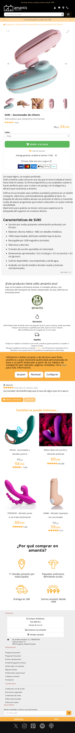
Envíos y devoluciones (13, 659)
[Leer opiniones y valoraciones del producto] (37, 123)
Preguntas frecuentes (13, 656)
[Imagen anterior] (8, 63)
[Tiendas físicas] (63, 8)
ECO (56, 719)
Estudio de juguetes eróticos (15, 663)
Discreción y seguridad (13, 692)
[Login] (55, 8)
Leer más (30, 400)
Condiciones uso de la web (15, 689)
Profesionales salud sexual (15, 673)
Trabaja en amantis (12, 676)
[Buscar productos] (32, 14)
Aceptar (21, 374)
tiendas (38, 348)
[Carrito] (59, 8)
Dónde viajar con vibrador (14, 666)
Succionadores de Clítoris (51, 24)
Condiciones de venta (13, 695)
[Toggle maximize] (67, 31)
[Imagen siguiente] (65, 63)
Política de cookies (12, 702)
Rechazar (36, 374)
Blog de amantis (11, 669)
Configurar (52, 374)
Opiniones (18, 719)
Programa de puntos (12, 652)
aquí (64, 364)
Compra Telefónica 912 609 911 (36, 622)
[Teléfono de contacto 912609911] (67, 8)
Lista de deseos (37, 151)
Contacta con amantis (35, 630)
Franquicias (9, 680)
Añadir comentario (12, 400)
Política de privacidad (13, 699)
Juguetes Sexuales (15, 24)
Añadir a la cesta (37, 144)
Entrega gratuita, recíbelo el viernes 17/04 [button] (34, 155)
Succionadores (31, 24)
